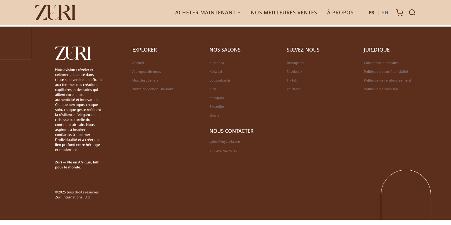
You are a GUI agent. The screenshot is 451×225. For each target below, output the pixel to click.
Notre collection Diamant (153, 89)
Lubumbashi (220, 80)
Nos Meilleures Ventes (284, 12)
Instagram (295, 62)
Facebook (294, 71)
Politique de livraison (381, 89)
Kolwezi (216, 71)
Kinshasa (217, 62)
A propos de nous (146, 71)
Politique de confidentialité (386, 71)
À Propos (340, 12)
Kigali (214, 89)
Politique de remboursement (387, 80)
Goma (214, 115)
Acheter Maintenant (208, 12)
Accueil (138, 62)
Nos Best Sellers (145, 80)
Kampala (217, 97)
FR (371, 12)
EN (385, 12)
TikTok (292, 80)
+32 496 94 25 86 (223, 150)
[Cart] (399, 12)
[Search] (412, 12)
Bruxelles (217, 106)
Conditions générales (381, 62)
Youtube (293, 89)
